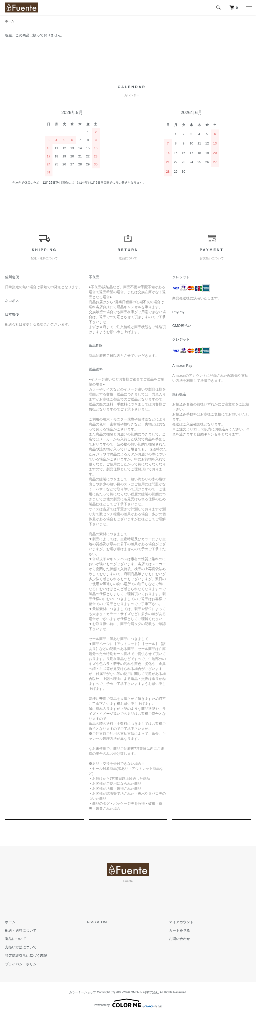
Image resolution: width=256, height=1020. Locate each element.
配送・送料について (20, 930)
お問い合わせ (179, 939)
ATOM (102, 922)
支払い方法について (20, 947)
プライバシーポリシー (22, 964)
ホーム (9, 21)
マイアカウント (181, 922)
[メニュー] (248, 7)
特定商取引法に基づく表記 (26, 956)
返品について (15, 939)
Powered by (128, 1003)
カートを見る (179, 930)
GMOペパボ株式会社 (145, 992)
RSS (90, 922)
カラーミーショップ (82, 992)
